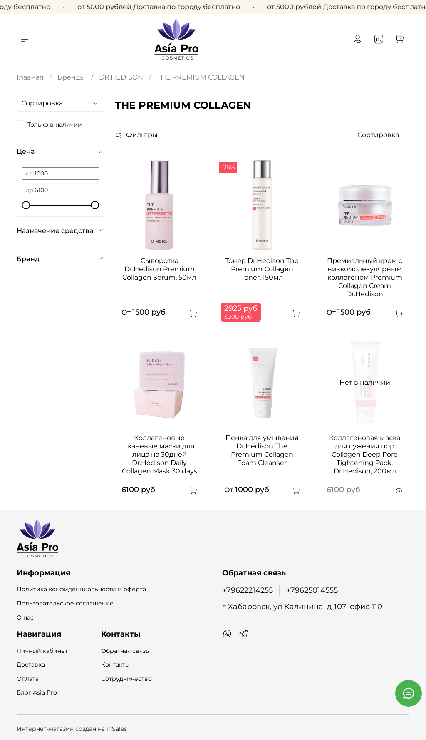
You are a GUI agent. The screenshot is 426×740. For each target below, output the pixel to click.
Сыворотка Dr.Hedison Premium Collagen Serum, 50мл (159, 269)
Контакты (115, 664)
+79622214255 (247, 590)
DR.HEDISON (121, 77)
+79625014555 (312, 590)
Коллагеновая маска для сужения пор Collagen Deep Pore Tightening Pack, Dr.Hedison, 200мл (364, 454)
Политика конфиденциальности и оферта (81, 589)
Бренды (71, 77)
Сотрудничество (126, 678)
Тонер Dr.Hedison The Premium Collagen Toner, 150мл (262, 269)
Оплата (28, 678)
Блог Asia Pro (37, 692)
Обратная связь (125, 651)
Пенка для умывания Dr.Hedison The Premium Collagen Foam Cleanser (262, 450)
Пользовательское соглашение (65, 603)
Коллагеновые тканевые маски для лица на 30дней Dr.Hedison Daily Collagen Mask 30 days (159, 454)
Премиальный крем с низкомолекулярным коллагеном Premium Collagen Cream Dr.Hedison (364, 277)
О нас (25, 617)
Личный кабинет (42, 651)
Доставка (31, 664)
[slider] (26, 205)
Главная (30, 77)
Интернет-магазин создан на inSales (72, 728)
